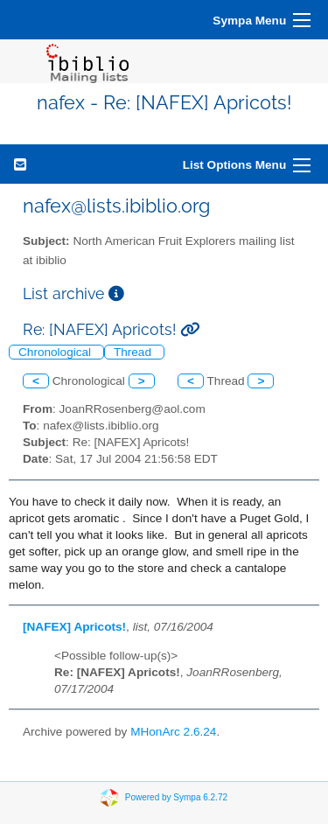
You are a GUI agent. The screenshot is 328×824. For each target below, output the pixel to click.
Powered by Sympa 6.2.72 (176, 797)
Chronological (56, 352)
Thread (134, 352)
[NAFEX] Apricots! (74, 626)
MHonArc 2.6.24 (173, 731)
